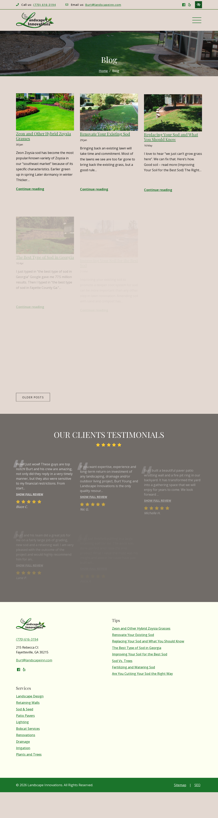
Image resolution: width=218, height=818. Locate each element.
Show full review (29, 501)
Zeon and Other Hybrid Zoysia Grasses (141, 628)
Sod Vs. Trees (122, 661)
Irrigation (23, 748)
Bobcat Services (28, 729)
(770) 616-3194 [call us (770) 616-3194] (44, 5)
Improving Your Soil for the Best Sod (139, 654)
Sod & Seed (24, 709)
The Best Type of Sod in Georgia (136, 648)
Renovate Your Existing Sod (133, 635)
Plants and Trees (29, 754)
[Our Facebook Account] (183, 4)
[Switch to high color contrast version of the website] (198, 4)
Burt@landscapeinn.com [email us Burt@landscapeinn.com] (103, 5)
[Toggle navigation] (196, 20)
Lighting (22, 722)
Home (103, 71)
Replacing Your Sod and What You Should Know (148, 641)
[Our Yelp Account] (189, 4)
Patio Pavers (25, 716)
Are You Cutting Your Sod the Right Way (142, 674)
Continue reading (30, 189)
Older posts (33, 404)
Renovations (25, 735)
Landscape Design (30, 696)
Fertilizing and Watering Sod (133, 667)
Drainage (23, 742)
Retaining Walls (28, 703)
